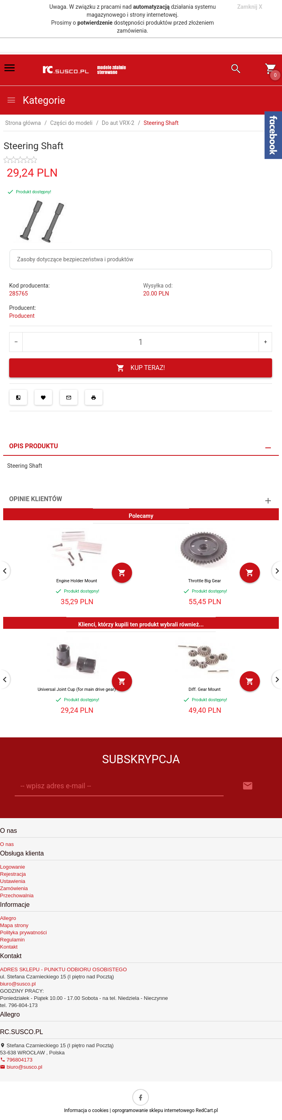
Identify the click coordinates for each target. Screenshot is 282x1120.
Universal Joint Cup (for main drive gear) (77, 689)
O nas (7, 844)
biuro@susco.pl (18, 984)
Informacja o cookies (86, 1110)
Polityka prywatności (23, 932)
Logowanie (12, 867)
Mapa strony (14, 925)
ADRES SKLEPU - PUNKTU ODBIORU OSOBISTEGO (63, 969)
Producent (22, 316)
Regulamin (12, 940)
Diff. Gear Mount (205, 689)
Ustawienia (12, 881)
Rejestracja (13, 874)
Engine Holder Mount (76, 580)
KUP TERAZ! (140, 368)
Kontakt (8, 947)
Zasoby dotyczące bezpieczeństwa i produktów (75, 259)
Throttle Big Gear (204, 580)
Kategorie (35, 100)
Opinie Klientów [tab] (35, 499)
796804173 (16, 1060)
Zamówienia (14, 888)
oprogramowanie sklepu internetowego (153, 1110)
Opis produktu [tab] (33, 446)
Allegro (8, 918)
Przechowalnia (17, 895)
